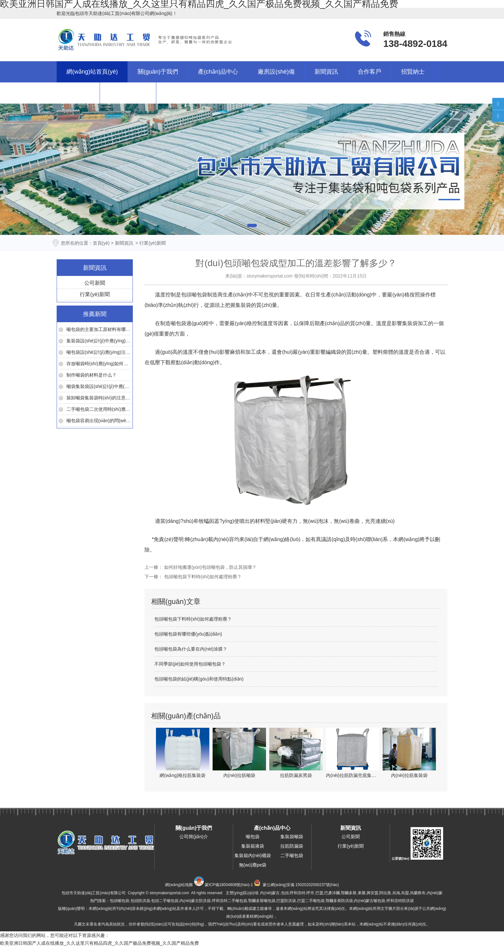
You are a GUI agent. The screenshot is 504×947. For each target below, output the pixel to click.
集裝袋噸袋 (291, 836)
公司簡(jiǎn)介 (193, 836)
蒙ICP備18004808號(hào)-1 (229, 884)
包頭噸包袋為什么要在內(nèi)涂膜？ (190, 649)
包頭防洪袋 (140, 900)
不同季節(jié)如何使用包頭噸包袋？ (190, 664)
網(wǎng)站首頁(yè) (92, 71)
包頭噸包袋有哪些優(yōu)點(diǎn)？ (188, 634)
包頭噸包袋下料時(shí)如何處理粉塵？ (202, 576)
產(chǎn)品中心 (218, 71)
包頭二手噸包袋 (164, 900)
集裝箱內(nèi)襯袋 (252, 855)
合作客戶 (369, 71)
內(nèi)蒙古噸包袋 (369, 900)
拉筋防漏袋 (291, 846)
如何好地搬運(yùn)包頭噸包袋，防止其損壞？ (210, 567)
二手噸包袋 (291, 855)
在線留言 (78, 93)
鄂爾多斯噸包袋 (261, 900)
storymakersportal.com (269, 276)
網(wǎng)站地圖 (179, 884)
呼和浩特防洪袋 (400, 900)
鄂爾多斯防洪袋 (339, 900)
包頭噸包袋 (194, 294)
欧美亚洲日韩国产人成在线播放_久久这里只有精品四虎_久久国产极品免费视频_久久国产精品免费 (99, 943)
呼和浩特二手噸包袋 (229, 900)
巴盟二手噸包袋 (311, 900)
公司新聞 (94, 283)
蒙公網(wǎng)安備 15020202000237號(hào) (301, 884)
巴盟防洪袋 (286, 900)
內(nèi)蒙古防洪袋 (195, 900)
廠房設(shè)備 (276, 71)
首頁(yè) (101, 243)
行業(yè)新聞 (95, 294)
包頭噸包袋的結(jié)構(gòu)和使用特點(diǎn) (199, 679)
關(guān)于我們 (158, 71)
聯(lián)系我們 (128, 93)
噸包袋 (178, 323)
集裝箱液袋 (252, 846)
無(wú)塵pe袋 (253, 865)
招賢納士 (413, 71)
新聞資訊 (326, 71)
